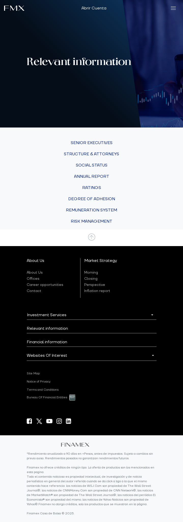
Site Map (33, 373)
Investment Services (46, 314)
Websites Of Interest (47, 355)
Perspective (94, 285)
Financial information (47, 342)
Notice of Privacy (38, 382)
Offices (33, 278)
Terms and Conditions (43, 390)
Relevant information (47, 328)
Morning (91, 272)
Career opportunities (45, 285)
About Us (35, 272)
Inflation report (97, 291)
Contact (34, 291)
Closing (90, 278)
